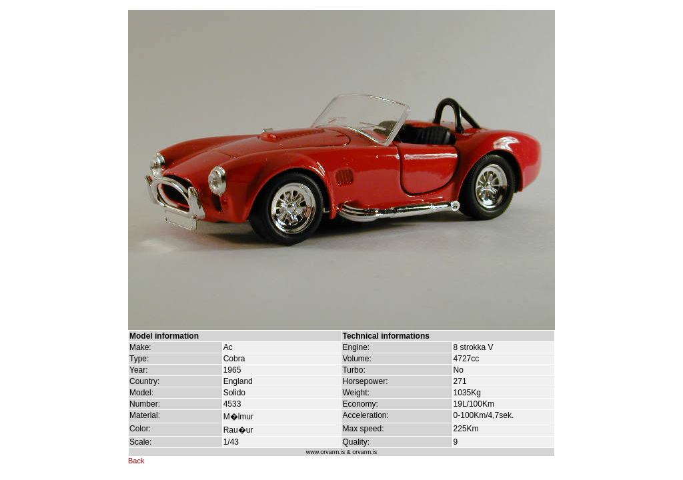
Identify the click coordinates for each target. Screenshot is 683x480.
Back (136, 461)
